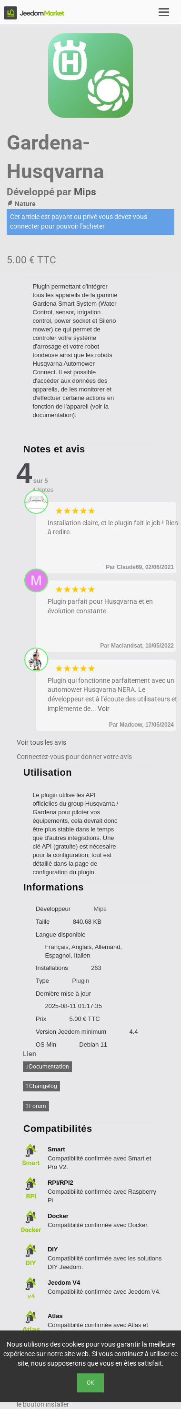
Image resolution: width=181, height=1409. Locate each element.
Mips (85, 192)
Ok (90, 1382)
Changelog (41, 1086)
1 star (59, 511)
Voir (104, 708)
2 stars (67, 511)
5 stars (92, 511)
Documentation (47, 1066)
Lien (29, 1054)
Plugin (80, 980)
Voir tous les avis (41, 742)
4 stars (84, 511)
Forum (36, 1106)
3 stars (75, 511)
